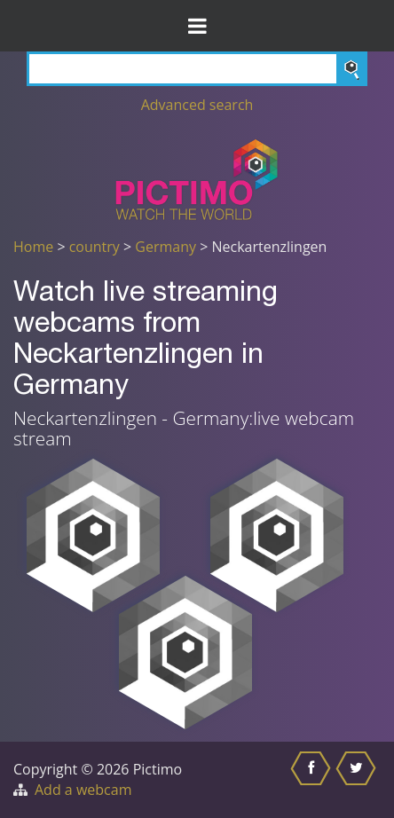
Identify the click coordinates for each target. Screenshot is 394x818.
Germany (165, 246)
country (94, 246)
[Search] (197, 68)
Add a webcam (83, 789)
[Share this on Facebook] (312, 779)
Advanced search (197, 104)
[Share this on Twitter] (358, 779)
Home (33, 246)
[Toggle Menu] (197, 25)
